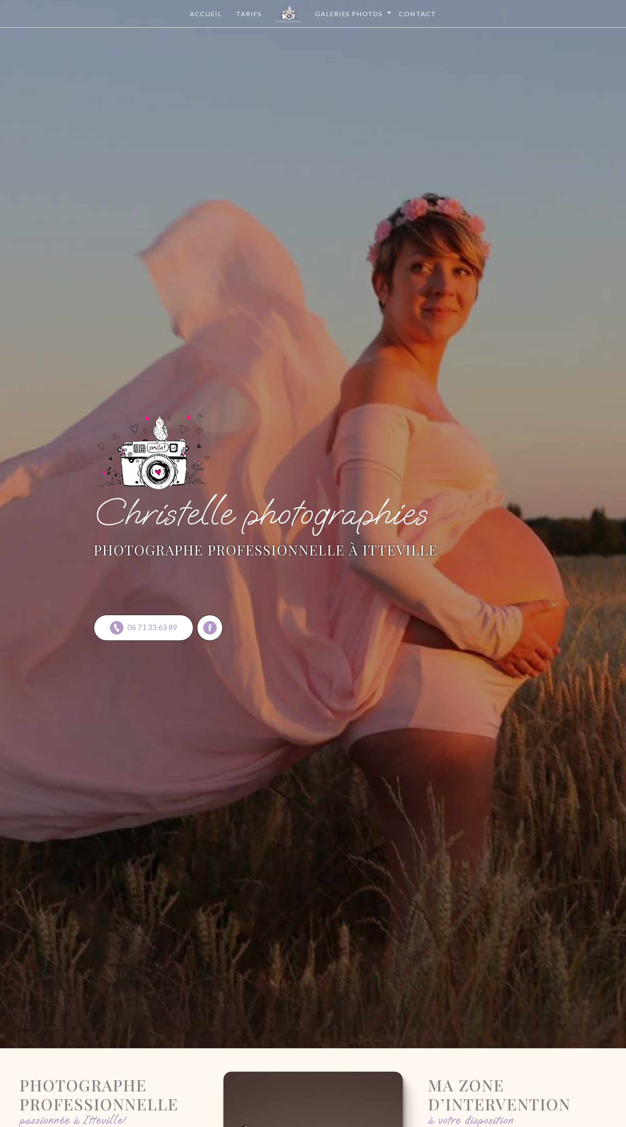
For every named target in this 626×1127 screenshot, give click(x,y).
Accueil (206, 13)
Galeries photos (349, 13)
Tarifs (249, 13)
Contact (417, 13)
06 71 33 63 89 (143, 628)
